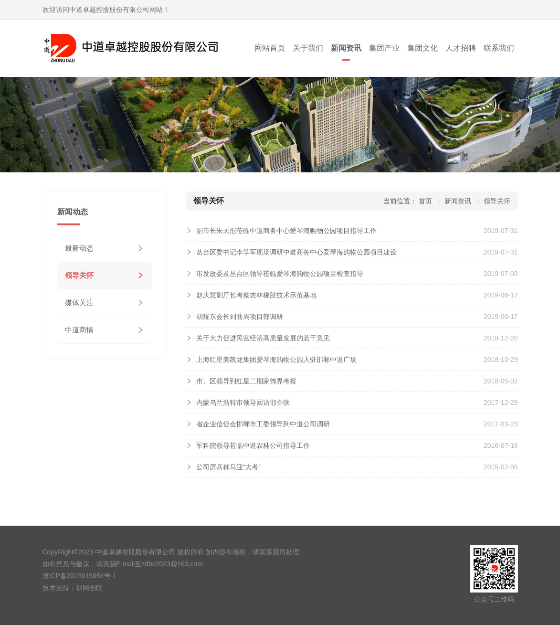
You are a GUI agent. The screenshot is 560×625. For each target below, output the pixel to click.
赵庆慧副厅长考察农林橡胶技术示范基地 (256, 295)
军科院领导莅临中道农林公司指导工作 (253, 445)
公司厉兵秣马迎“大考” (228, 467)
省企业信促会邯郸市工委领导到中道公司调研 (263, 424)
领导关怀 (79, 275)
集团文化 (422, 48)
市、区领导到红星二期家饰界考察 (246, 381)
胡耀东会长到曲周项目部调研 (239, 316)
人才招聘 (460, 48)
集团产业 (384, 48)
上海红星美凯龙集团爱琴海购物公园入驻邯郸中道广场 (276, 359)
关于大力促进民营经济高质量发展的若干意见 (263, 338)
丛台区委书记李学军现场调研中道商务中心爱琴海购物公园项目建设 (296, 252)
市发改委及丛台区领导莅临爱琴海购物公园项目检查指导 (279, 273)
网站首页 (269, 48)
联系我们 (499, 48)
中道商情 (79, 330)
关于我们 (308, 48)
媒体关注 (79, 302)
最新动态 (79, 248)
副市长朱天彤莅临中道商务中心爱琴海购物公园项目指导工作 (286, 230)
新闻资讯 (346, 48)
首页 (425, 201)
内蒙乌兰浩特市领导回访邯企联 (243, 402)
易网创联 (89, 588)
